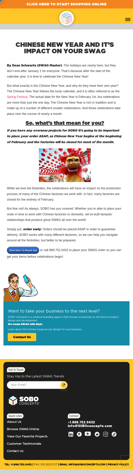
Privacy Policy (118, 464)
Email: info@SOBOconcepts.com (82, 464)
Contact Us (22, 337)
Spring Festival (17, 97)
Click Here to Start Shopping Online (67, 4)
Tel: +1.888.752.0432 (18, 464)
